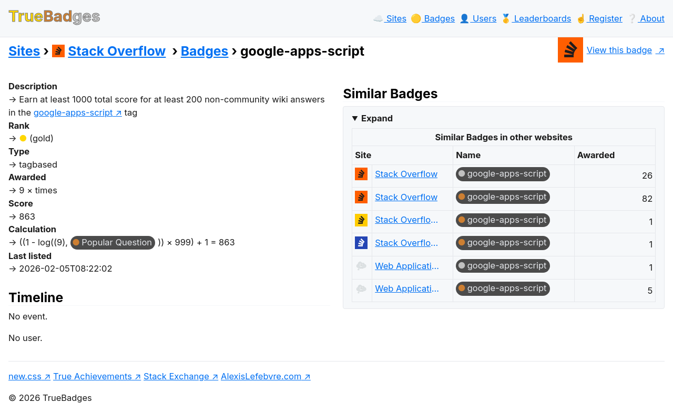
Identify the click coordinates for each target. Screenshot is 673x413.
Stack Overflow (109, 51)
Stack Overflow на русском (409, 243)
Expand (377, 118)
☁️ (389, 18)
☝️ (599, 18)
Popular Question (116, 242)
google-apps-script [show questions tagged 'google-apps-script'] (73, 112)
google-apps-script (507, 173)
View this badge (605, 50)
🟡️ (433, 18)
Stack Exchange (176, 376)
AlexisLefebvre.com (261, 376)
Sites (24, 51)
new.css (25, 376)
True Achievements (92, 376)
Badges (205, 51)
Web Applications (409, 266)
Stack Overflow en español (409, 219)
